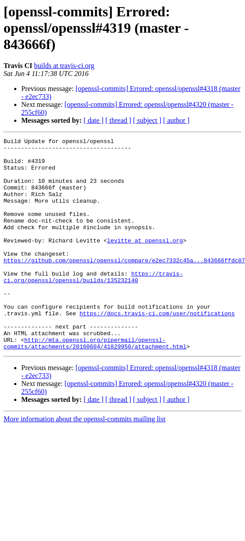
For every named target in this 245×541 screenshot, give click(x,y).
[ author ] (176, 120)
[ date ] (93, 120)
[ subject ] (147, 120)
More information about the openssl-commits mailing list (84, 461)
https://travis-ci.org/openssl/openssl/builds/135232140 (93, 305)
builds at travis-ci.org (64, 65)
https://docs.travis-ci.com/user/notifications (157, 349)
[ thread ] (118, 120)
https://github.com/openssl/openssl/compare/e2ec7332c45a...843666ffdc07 (124, 285)
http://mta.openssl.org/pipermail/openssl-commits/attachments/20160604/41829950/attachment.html (95, 385)
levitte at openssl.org (145, 261)
